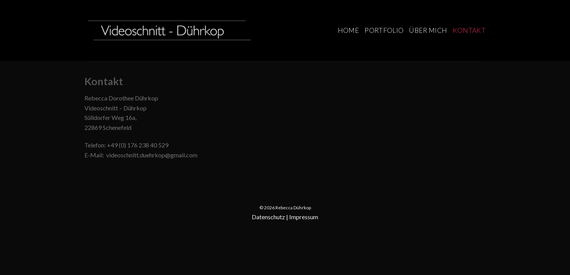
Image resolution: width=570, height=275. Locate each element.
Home (348, 30)
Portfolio (383, 30)
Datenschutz (268, 216)
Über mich (428, 30)
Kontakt (469, 30)
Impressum (303, 216)
